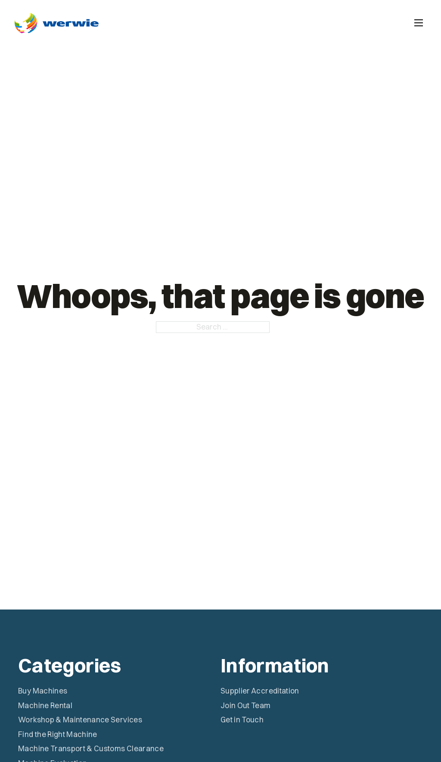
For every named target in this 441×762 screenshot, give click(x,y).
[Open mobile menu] (418, 22)
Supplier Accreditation (259, 690)
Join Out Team (245, 705)
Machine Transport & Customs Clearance (91, 748)
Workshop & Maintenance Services (80, 719)
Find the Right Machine (57, 734)
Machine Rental (45, 705)
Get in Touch (242, 719)
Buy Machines (42, 690)
